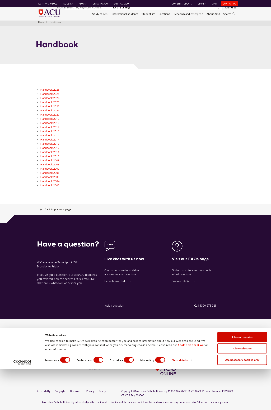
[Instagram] (162, 345)
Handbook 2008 (49, 167)
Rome (116, 352)
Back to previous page (58, 212)
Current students (181, 3)
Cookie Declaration (191, 385)
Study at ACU (100, 14)
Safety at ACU (120, 3)
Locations (164, 14)
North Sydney (121, 345)
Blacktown (94, 352)
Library (201, 3)
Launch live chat (114, 284)
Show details (185, 401)
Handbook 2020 (49, 117)
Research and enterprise (188, 14)
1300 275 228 (208, 308)
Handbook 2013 (49, 146)
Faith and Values (47, 3)
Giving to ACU (99, 3)
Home (41, 25)
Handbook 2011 (49, 154)
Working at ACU (46, 352)
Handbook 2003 (49, 188)
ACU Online (120, 365)
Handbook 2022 (49, 109)
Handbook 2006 (49, 175)
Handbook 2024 (49, 100)
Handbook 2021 (49, 113)
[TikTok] (178, 345)
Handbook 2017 (49, 129)
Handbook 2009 (49, 163)
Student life (148, 14)
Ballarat (92, 345)
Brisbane (93, 358)
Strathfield (119, 358)
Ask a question (114, 308)
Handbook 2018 (49, 125)
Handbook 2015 (49, 138)
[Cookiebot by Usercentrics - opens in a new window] (22, 403)
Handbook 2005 (49, 179)
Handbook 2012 (49, 150)
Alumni (82, 3)
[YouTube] (173, 345)
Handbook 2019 (49, 121)
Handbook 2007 (49, 171)
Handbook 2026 (49, 92)
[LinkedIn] (167, 345)
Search (229, 14)
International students (125, 14)
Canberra (93, 365)
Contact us (228, 3)
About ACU (213, 14)
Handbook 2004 (49, 184)
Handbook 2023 (49, 105)
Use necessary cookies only (242, 400)
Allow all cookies (242, 378)
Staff (214, 3)
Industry (67, 3)
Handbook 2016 (49, 134)
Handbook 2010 (49, 159)
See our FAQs (180, 284)
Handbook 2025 (49, 96)
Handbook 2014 (49, 142)
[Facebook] (156, 345)
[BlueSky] (184, 345)
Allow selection (242, 389)
